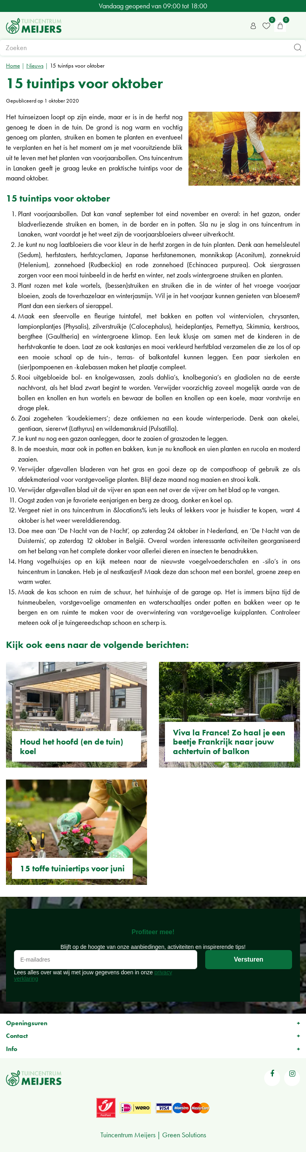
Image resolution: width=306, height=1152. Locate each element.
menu (296, 26)
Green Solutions (184, 1134)
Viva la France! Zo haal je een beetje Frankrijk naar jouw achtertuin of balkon (229, 741)
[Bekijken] (280, 26)
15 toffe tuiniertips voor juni (72, 868)
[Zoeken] (153, 48)
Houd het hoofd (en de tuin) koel (71, 746)
